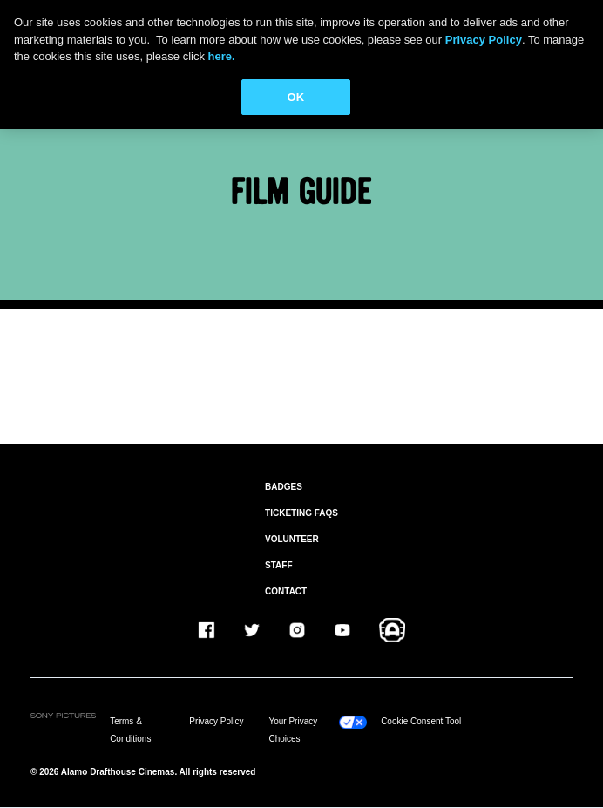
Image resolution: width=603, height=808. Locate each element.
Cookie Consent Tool (421, 721)
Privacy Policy (216, 721)
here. (221, 56)
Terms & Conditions (130, 729)
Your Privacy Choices (292, 729)
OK (296, 97)
